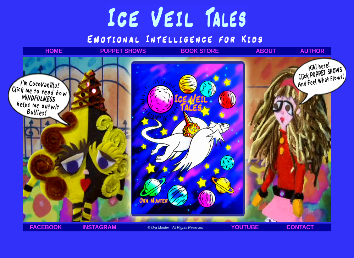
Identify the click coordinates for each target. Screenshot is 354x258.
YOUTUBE (245, 227)
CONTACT (300, 227)
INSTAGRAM (99, 227)
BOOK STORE (200, 51)
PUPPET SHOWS (123, 51)
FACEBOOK (46, 227)
